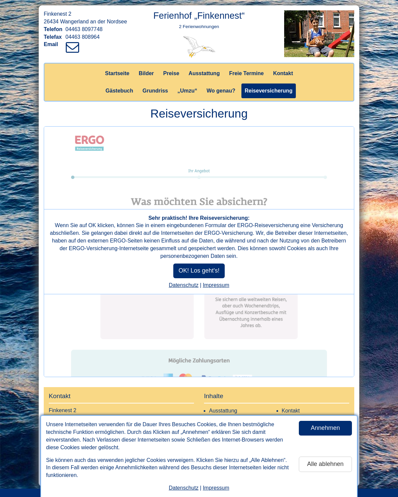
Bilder (146, 73)
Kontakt (283, 73)
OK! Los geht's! (199, 270)
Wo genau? (221, 91)
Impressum (216, 488)
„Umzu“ (187, 91)
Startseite (117, 73)
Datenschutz (183, 488)
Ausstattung (204, 73)
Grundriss (155, 91)
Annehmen (325, 428)
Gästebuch (119, 91)
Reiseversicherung (268, 91)
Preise (171, 73)
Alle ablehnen (325, 464)
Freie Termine (246, 73)
